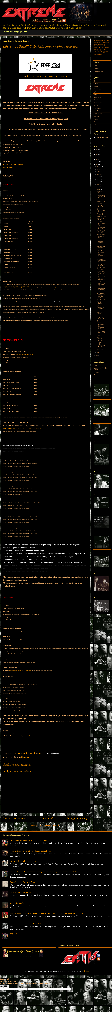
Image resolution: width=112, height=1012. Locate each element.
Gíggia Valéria (97, 97)
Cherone (95, 84)
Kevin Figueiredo (98, 103)
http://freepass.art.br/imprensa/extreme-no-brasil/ (48, 76)
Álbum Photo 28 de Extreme (101, 228)
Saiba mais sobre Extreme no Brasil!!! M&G (101, 317)
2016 (97, 162)
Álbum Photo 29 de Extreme (101, 206)
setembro (99, 174)
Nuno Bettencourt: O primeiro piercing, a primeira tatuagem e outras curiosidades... (44, 871)
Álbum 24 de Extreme (100, 303)
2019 (97, 154)
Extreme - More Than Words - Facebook (101, 369)
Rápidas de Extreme (101, 216)
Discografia (96, 68)
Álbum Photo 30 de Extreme (100, 202)
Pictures (96, 122)
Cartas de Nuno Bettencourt (100, 192)
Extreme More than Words (102, 138)
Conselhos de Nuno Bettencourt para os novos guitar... (101, 278)
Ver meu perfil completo (99, 140)
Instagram (96, 372)
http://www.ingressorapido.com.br (17, 286)
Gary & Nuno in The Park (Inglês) (100, 220)
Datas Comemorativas (99, 89)
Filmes (95, 95)
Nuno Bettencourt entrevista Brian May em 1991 (101, 283)
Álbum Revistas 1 (101, 300)
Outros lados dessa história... (22, 892)
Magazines (96, 106)
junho (98, 182)
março (98, 189)
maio (98, 184)
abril (98, 187)
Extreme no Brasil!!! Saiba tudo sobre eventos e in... (101, 308)
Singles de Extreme (101, 214)
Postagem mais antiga (78, 818)
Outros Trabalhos (98, 114)
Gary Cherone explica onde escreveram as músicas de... (100, 242)
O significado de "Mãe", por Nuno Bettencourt (29, 923)
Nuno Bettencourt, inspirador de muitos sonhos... (30, 851)
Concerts (25, 757)
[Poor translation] (6, 986)
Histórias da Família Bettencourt (23, 861)
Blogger (86, 971)
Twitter (95, 375)
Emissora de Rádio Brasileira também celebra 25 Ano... (101, 248)
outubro (99, 172)
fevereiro (99, 350)
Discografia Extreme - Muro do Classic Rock (28, 840)
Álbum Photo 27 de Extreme (100, 231)
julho (98, 179)
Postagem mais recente (14, 818)
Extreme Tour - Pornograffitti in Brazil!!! (100, 273)
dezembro (99, 167)
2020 (97, 152)
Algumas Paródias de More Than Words (101, 236)
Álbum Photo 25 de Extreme (101, 268)
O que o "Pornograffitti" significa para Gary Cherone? (101, 289)
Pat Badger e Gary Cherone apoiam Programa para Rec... (101, 197)
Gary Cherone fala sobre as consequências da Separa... (101, 255)
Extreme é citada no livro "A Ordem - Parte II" (101, 210)
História (96, 100)
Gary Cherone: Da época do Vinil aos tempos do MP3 (101, 327)
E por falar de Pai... (17, 903)
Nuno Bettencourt (98, 111)
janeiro (98, 353)
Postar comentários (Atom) (49, 825)
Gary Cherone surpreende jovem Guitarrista (101, 261)
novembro (99, 169)
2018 (97, 157)
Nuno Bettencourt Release (101, 224)
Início (95, 365)
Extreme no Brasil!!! (99, 313)
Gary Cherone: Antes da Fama (22, 882)
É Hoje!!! (13, 934)
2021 (97, 149)
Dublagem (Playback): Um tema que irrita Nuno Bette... (101, 345)
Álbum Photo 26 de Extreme (101, 265)
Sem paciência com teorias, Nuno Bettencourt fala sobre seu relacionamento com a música (47, 913)
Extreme (96, 92)
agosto (98, 177)
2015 (97, 165)
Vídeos (95, 125)
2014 (97, 356)
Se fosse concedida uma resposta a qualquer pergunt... (101, 333)
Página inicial (46, 818)
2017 (97, 159)
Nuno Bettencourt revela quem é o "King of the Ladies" (101, 296)
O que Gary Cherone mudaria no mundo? (101, 339)
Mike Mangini (97, 108)
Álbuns (95, 81)
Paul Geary (96, 119)
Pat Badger (96, 116)
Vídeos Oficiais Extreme (99, 71)
